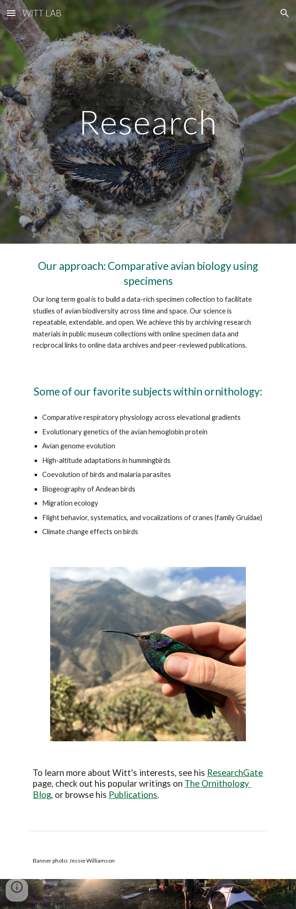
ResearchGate (235, 772)
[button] (11, 13)
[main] (147, 122)
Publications (133, 795)
